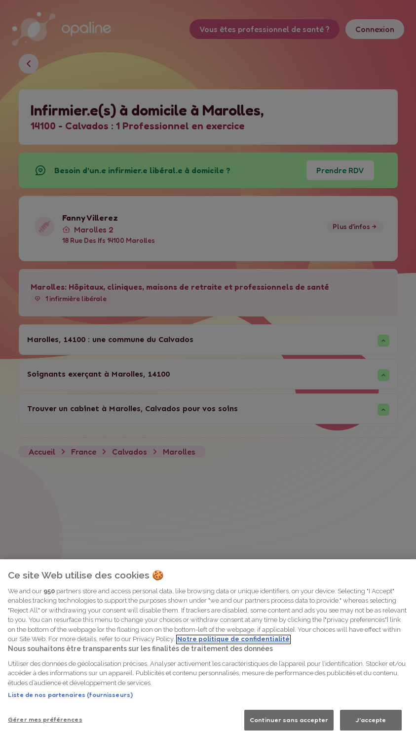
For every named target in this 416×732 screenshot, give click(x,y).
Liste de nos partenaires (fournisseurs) (70, 710)
